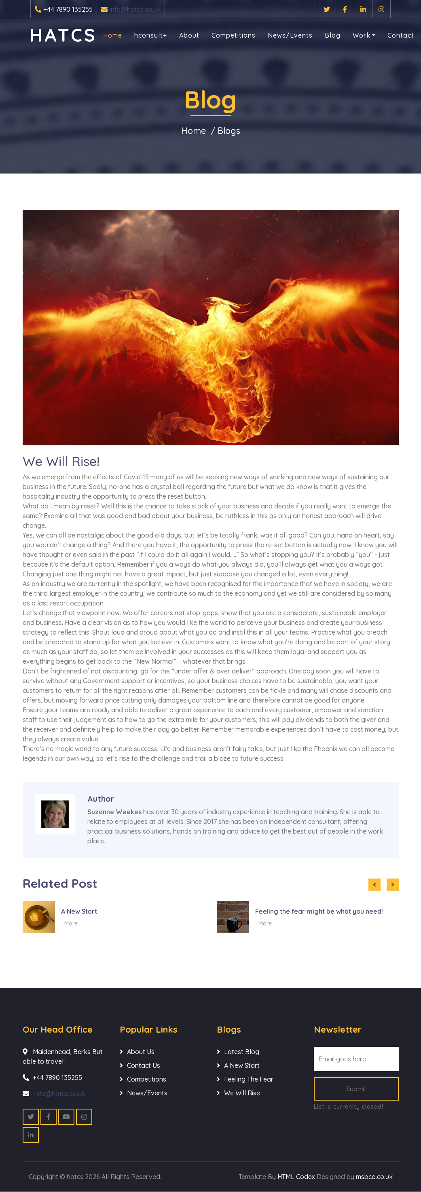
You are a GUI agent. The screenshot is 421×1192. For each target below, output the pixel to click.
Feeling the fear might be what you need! (319, 911)
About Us (140, 1052)
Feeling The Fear (248, 1080)
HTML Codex (296, 1177)
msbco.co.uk (374, 1177)
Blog (333, 35)
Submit (356, 1089)
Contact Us (143, 1066)
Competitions (234, 35)
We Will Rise (242, 1093)
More (71, 923)
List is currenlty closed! (348, 1107)
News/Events (291, 35)
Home (113, 35)
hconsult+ (151, 35)
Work (362, 35)
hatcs (64, 35)
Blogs (229, 130)
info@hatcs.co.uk (135, 9)
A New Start (79, 911)
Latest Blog (241, 1052)
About (190, 35)
